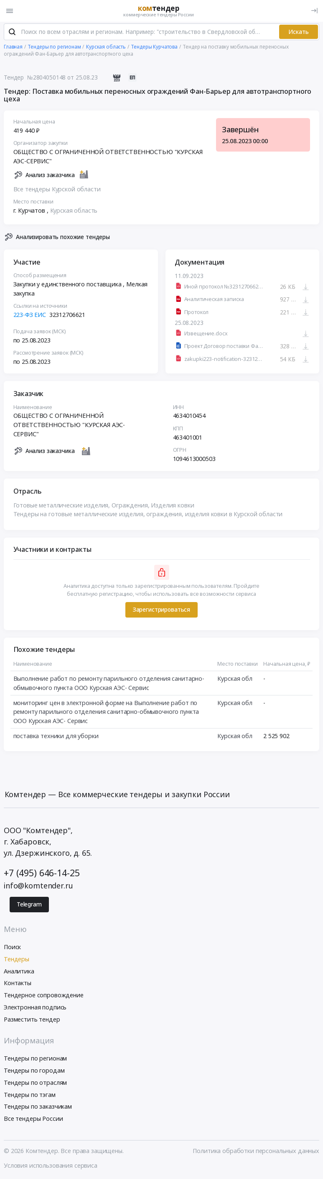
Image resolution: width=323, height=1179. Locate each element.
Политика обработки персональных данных (256, 1152)
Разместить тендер (32, 1020)
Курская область (74, 212)
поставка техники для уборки (56, 737)
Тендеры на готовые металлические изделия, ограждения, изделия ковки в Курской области (148, 515)
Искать (298, 32)
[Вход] (314, 10)
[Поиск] (12, 33)
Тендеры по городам (34, 1071)
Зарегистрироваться (161, 611)
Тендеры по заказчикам (38, 1108)
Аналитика (19, 972)
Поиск (12, 948)
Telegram (29, 905)
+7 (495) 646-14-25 (41, 874)
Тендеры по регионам (35, 1059)
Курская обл (234, 680)
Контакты (17, 984)
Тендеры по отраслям (35, 1083)
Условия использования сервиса (50, 1166)
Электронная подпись (35, 1008)
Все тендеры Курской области (57, 190)
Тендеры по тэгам (30, 1095)
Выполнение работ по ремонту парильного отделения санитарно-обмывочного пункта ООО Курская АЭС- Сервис (109, 684)
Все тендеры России (33, 1120)
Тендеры (16, 960)
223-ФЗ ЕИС (29, 316)
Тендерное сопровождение (44, 996)
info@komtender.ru (38, 886)
